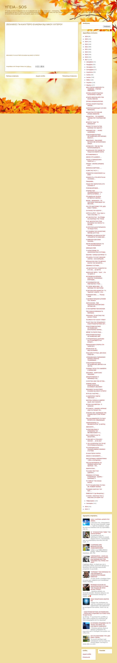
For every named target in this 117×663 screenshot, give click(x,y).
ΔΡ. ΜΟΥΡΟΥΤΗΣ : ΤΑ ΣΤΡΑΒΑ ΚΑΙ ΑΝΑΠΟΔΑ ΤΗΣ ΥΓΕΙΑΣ (95, 218)
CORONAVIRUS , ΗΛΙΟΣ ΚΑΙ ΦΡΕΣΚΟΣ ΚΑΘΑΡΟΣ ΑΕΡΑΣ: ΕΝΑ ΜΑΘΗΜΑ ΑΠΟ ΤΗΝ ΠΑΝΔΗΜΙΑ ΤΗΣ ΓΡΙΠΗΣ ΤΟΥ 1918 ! (100, 559)
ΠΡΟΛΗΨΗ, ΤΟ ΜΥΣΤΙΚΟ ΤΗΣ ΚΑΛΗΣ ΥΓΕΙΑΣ (95, 316)
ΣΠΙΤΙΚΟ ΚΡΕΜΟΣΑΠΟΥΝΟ (94, 101)
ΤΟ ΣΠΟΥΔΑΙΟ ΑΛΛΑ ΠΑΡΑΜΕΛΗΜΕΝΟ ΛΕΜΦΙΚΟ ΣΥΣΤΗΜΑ (95, 449)
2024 (86, 41)
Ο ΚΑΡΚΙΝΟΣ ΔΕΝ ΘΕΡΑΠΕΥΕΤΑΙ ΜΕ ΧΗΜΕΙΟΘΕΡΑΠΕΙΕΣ (97, 546)
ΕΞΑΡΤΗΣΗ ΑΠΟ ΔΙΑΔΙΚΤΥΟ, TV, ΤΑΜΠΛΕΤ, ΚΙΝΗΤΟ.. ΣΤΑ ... (96, 291)
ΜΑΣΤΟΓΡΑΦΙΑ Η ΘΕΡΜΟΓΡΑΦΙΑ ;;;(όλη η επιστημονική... (96, 459)
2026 (86, 36)
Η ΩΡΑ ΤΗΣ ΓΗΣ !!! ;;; (92, 170)
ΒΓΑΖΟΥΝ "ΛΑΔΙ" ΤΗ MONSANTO (92, 123)
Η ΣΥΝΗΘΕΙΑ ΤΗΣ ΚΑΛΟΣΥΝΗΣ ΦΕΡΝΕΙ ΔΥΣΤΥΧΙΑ (95, 232)
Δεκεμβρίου (89, 62)
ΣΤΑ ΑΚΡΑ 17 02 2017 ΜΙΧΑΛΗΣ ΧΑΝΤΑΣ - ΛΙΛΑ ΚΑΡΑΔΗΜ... (95, 258)
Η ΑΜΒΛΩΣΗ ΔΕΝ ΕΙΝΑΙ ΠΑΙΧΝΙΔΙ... (93, 240)
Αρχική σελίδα (40, 76)
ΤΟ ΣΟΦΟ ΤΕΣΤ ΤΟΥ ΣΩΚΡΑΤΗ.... (92, 471)
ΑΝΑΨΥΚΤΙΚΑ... (91, 468)
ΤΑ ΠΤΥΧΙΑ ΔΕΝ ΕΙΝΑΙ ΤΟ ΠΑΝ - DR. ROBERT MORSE (96, 485)
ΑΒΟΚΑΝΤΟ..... (90, 427)
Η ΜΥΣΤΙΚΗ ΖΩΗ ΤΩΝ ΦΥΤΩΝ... (95, 381)
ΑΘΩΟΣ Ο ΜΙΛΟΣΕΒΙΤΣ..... (94, 456)
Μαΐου (88, 80)
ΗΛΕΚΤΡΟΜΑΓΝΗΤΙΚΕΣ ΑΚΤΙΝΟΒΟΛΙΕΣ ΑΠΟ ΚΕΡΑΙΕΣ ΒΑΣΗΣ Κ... (96, 136)
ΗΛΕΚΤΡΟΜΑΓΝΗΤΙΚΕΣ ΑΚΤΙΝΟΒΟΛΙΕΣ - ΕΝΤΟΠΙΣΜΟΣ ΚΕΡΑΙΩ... (94, 328)
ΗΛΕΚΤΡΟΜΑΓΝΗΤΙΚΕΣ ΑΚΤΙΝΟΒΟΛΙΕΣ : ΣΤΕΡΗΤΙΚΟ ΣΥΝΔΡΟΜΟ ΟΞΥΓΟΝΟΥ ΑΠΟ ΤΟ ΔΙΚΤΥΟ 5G (96, 613)
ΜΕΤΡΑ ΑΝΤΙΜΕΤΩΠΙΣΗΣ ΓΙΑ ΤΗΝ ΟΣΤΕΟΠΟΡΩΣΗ (95, 244)
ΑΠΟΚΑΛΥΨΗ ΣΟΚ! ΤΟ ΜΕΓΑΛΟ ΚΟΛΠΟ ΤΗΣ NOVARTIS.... (96, 262)
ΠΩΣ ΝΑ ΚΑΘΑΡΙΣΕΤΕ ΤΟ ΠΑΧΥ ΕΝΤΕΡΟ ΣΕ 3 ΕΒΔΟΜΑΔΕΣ (96, 419)
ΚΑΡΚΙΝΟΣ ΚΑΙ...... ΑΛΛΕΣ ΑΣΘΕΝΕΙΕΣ (94, 131)
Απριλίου (89, 82)
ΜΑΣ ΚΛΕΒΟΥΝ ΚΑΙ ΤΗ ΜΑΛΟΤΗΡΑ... (93, 436)
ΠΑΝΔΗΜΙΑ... (90, 181)
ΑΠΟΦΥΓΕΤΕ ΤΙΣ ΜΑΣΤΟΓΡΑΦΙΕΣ (92, 349)
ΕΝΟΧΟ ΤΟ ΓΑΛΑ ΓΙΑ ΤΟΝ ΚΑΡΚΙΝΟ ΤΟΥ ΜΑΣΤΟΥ (94, 127)
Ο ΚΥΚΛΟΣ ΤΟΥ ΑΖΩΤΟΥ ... (94, 210)
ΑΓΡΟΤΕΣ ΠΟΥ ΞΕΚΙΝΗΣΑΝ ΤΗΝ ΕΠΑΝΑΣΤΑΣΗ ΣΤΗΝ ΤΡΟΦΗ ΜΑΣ (96, 414)
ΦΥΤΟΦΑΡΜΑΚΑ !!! (92, 154)
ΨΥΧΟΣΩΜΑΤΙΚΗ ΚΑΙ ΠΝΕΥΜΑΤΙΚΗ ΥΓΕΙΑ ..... (94, 283)
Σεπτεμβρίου (90, 69)
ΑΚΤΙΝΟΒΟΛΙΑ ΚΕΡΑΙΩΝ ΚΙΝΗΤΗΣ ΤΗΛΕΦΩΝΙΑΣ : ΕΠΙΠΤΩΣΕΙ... (94, 278)
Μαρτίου (89, 85)
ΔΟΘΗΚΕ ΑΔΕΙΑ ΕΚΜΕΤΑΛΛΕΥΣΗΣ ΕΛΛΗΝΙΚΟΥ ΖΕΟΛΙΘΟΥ (94, 385)
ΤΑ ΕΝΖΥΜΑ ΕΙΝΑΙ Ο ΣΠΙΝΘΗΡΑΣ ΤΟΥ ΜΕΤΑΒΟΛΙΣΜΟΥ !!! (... (93, 431)
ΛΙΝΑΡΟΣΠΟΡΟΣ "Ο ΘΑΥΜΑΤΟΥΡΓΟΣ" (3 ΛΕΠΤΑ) (95, 423)
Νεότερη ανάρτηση (12, 76)
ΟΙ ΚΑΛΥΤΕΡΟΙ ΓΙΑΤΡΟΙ (93, 453)
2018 (86, 57)
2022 (86, 47)
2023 (86, 44)
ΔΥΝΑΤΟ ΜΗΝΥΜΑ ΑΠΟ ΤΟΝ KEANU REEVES (95, 98)
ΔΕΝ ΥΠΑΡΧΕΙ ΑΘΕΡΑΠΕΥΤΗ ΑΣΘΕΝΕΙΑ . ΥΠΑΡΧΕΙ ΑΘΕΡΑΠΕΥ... (95, 89)
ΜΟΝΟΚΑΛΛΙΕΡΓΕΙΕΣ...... (94, 168)
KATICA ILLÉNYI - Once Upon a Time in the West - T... (95, 213)
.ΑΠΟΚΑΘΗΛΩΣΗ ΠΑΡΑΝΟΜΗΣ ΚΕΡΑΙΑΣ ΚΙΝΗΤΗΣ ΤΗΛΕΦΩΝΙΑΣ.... (95, 358)
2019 (86, 54)
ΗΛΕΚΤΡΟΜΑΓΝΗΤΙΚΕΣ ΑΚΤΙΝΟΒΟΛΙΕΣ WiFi (93, 335)
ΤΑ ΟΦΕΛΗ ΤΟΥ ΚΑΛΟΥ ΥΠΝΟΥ (95, 319)
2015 (86, 509)
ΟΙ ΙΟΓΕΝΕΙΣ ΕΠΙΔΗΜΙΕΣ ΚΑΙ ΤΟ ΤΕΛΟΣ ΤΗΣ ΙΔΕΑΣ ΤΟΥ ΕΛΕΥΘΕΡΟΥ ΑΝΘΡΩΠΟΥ (101, 624)
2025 (86, 39)
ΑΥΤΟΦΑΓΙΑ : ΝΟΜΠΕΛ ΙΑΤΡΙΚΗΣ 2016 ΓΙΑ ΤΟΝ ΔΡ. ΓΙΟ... (96, 409)
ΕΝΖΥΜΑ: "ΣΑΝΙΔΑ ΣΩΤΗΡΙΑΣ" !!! (96, 254)
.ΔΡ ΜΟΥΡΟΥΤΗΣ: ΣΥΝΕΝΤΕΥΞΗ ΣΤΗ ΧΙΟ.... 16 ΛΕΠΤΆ (96, 269)
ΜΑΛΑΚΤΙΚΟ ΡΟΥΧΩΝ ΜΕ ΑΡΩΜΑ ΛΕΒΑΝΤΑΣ (94, 113)
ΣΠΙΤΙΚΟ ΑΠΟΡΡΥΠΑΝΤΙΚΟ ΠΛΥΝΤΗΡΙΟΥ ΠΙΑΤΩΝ (94, 93)
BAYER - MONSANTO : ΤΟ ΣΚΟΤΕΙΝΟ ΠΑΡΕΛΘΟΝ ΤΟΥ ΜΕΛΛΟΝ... (95, 202)
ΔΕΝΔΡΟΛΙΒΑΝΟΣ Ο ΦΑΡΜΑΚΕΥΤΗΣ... (92, 377)
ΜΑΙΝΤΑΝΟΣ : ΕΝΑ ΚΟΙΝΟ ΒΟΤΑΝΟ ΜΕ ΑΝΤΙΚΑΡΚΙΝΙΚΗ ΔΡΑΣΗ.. (96, 142)
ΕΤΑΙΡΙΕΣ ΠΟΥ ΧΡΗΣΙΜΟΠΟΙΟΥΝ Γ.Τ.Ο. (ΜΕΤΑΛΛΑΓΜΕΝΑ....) (94, 192)
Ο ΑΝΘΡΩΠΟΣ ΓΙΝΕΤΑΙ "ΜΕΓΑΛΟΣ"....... (93, 396)
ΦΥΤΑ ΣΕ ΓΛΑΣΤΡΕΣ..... (93, 393)
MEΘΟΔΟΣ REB (91, 248)
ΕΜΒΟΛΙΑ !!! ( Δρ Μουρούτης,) (95, 493)
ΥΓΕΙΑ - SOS (16, 7)
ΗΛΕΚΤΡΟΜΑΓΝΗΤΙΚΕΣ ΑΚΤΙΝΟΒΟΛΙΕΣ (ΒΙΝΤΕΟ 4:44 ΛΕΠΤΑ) (96, 364)
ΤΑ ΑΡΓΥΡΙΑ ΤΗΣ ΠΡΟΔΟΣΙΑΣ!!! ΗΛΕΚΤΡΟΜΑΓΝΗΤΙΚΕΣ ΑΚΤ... (96, 323)
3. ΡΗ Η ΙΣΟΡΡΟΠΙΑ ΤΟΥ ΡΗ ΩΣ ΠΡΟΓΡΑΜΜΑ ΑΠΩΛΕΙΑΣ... (95, 444)
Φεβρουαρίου (90, 501)
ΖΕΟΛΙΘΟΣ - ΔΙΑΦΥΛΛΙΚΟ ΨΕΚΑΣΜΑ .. (94, 373)
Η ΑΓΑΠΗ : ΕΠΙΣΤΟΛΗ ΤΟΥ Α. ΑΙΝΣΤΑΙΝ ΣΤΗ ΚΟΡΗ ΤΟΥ (95, 496)
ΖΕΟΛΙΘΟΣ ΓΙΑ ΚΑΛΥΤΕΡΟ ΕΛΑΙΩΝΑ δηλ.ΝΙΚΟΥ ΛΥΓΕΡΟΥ (96, 390)
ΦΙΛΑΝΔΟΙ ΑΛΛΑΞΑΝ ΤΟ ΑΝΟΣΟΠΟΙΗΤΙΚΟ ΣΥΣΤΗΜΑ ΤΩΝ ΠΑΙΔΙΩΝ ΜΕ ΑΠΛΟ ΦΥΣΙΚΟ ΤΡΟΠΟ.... (99, 587)
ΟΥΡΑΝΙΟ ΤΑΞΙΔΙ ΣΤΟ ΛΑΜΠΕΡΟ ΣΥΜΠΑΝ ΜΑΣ (96, 369)
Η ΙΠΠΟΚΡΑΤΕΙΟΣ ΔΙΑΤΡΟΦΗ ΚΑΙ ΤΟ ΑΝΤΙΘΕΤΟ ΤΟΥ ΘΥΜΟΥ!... (95, 340)
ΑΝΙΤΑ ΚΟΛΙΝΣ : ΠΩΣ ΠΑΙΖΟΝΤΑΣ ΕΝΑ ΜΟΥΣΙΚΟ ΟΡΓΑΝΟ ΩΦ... (95, 304)
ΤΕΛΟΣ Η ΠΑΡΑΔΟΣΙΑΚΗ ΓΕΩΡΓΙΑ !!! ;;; (93, 160)
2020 (86, 52)
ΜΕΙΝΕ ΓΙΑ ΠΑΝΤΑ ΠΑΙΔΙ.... (94, 332)
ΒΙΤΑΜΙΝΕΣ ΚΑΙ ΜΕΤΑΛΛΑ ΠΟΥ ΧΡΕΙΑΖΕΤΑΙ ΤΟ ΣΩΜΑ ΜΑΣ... (95, 236)
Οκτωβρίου (89, 67)
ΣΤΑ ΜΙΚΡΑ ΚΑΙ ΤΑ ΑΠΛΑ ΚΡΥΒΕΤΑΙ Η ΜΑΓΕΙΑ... (93, 197)
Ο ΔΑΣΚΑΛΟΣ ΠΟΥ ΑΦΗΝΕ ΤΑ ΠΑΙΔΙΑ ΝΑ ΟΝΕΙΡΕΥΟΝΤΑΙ (95, 151)
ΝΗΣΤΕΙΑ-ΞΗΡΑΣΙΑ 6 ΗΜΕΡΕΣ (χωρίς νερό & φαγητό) (95, 401)
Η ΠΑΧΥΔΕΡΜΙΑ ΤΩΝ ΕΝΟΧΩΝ (95, 309)
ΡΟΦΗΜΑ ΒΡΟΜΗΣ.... (92, 188)
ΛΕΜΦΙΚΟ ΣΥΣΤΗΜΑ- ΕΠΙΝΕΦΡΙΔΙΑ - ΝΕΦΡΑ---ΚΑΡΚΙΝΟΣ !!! (94, 476)
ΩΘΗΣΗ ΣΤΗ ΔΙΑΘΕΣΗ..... (94, 157)
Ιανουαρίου (89, 503)
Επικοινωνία (86, 657)
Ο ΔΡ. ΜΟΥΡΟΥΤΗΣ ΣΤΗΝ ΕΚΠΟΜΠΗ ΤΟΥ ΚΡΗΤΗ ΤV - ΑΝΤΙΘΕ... (95, 223)
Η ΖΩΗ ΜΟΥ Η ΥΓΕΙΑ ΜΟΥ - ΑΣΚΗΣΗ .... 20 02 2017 (94, 440)
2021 (86, 49)
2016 (86, 506)
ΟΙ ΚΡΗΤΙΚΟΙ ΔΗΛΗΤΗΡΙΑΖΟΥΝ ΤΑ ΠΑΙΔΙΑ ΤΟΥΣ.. (95, 228)
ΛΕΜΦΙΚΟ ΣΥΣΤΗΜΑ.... (93, 265)
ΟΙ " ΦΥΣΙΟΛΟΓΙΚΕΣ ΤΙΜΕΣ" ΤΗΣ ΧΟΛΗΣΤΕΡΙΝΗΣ (100, 532)
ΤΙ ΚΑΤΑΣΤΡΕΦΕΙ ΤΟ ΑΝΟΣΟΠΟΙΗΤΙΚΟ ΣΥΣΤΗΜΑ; (95, 251)
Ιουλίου (88, 75)
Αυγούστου (89, 72)
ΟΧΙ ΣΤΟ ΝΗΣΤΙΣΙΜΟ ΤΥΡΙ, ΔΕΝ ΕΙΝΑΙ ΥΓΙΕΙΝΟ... (96, 207)
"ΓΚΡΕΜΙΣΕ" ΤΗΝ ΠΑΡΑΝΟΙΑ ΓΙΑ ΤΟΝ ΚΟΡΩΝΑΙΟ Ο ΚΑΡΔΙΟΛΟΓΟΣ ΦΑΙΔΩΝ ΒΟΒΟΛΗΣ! (100, 574)
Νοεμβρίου (89, 64)
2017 (86, 59)
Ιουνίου (88, 77)
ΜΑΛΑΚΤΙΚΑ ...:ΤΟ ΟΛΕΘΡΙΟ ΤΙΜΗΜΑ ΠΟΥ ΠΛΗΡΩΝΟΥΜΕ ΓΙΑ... (96, 118)
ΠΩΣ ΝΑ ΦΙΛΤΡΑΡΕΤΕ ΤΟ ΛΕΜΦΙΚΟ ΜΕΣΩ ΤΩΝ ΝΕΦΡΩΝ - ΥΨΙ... (94, 464)
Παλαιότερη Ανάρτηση (69, 76)
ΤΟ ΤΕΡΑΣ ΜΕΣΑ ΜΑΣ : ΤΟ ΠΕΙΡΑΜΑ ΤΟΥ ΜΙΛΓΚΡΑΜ (94, 287)
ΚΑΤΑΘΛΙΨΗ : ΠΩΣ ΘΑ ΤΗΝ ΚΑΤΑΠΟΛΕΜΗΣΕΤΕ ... (94, 146)
